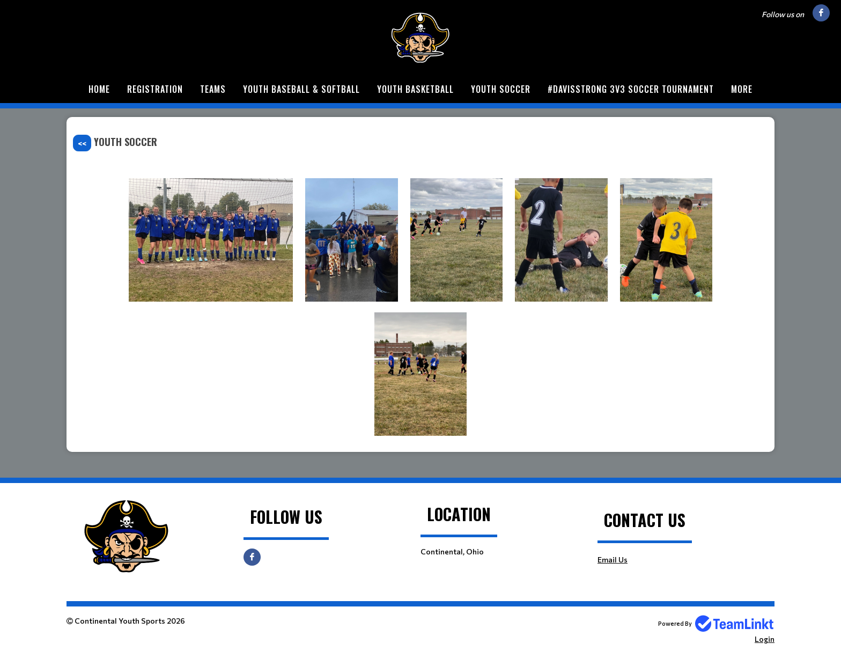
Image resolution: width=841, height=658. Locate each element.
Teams (213, 89)
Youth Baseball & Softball (301, 89)
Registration (155, 89)
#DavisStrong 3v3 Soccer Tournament (631, 89)
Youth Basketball (415, 89)
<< (82, 143)
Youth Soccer (500, 89)
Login (764, 639)
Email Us (612, 559)
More (742, 89)
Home (99, 89)
